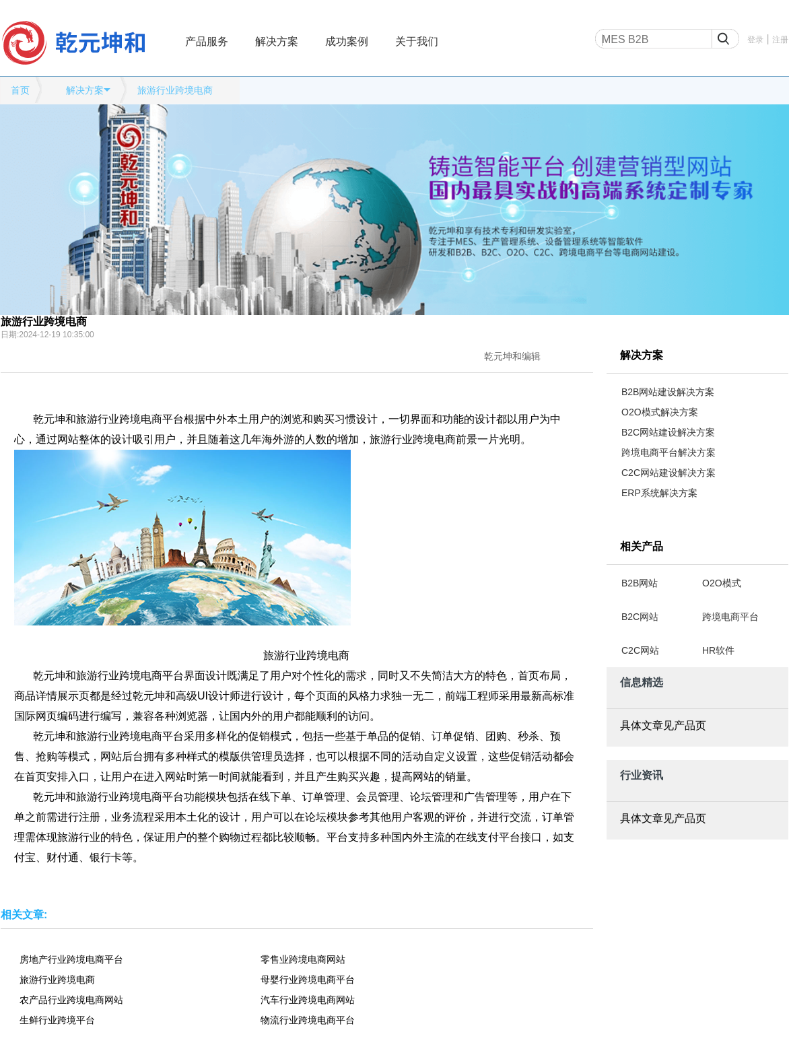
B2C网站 (639, 616)
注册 (780, 39)
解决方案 (276, 41)
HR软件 (718, 650)
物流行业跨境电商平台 (308, 1020)
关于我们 (416, 41)
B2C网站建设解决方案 (668, 432)
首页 (20, 90)
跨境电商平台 (730, 616)
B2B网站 (639, 583)
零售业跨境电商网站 (303, 959)
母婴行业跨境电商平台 (308, 979)
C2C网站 (640, 650)
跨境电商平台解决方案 (668, 452)
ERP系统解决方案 (659, 492)
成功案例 (346, 41)
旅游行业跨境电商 (175, 90)
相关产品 (641, 546)
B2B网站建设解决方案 (667, 391)
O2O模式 (721, 583)
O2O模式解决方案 (659, 412)
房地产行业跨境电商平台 (71, 959)
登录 (755, 39)
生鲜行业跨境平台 (57, 1020)
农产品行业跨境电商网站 (71, 999)
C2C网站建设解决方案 (668, 472)
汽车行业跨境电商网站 (308, 999)
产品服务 (206, 41)
